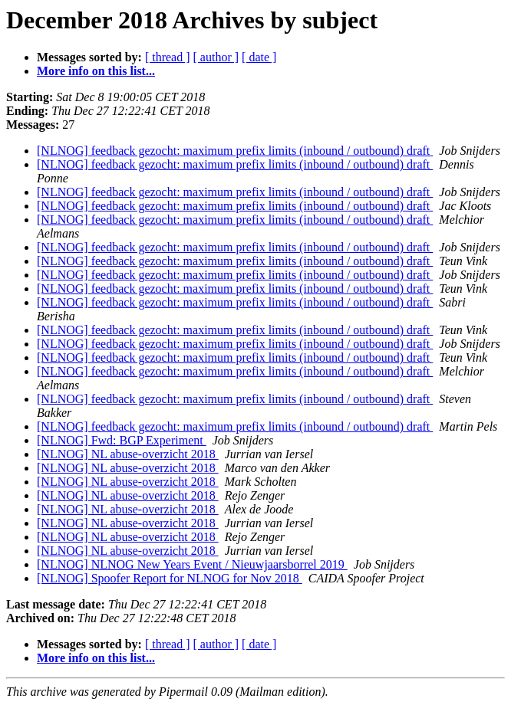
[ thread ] (167, 57)
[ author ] (216, 57)
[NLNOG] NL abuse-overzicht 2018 (128, 454)
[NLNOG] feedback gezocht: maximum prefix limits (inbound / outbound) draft (235, 150)
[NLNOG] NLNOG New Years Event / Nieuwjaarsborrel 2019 (192, 564)
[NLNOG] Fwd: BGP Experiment (121, 440)
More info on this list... (96, 70)
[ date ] (259, 57)
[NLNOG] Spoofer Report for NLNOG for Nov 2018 (169, 578)
